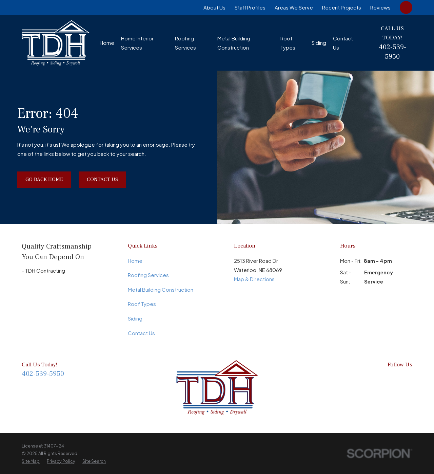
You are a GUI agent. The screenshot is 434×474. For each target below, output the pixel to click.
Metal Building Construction (160, 289)
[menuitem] (31, 461)
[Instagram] (394, 378)
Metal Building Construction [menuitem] (233, 43)
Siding (135, 318)
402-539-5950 (392, 51)
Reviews (380, 7)
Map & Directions (254, 279)
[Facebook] (335, 378)
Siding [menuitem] (319, 42)
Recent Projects (341, 7)
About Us (214, 7)
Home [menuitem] (107, 42)
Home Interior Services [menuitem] (137, 43)
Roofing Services (148, 275)
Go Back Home (44, 179)
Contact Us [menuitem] (343, 43)
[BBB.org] (349, 378)
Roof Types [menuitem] (287, 43)
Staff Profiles (250, 7)
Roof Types (142, 303)
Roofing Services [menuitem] (185, 43)
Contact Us (102, 179)
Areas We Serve (294, 7)
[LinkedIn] (379, 378)
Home (135, 260)
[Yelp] (408, 378)
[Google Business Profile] (364, 378)
